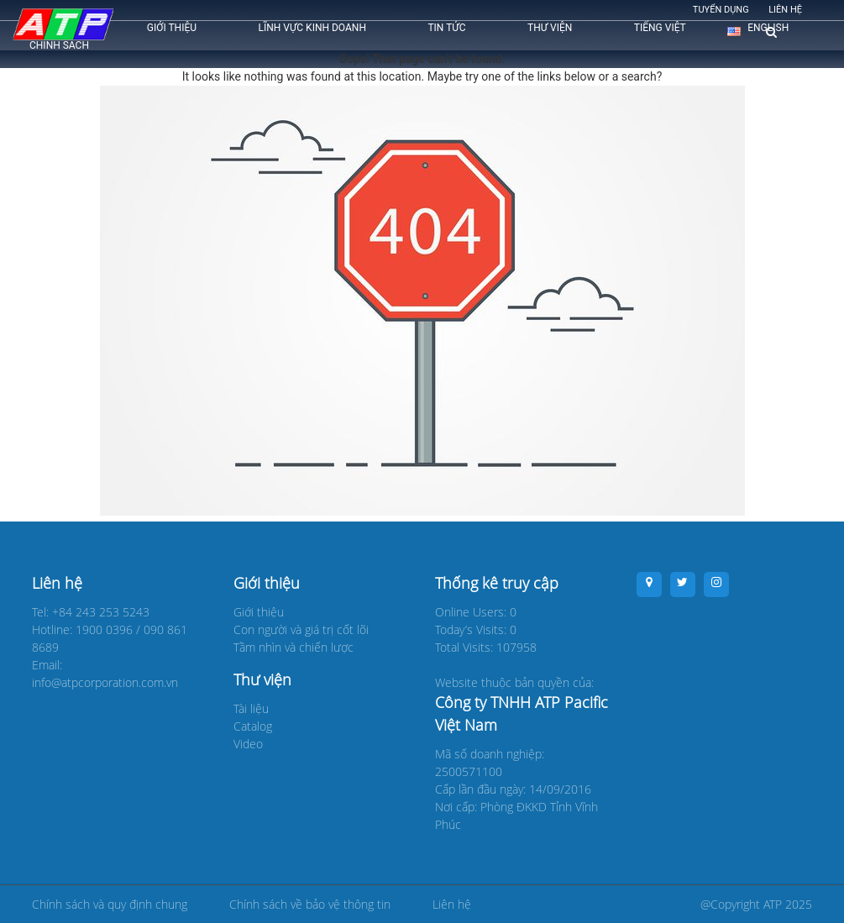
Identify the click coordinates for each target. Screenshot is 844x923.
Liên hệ (785, 9)
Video (248, 744)
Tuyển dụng (721, 9)
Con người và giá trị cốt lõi (301, 629)
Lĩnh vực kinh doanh (312, 28)
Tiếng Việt (660, 28)
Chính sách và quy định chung (109, 904)
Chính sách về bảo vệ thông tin (310, 904)
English (768, 28)
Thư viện (549, 28)
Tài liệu (251, 708)
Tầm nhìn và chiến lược (293, 647)
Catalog (252, 726)
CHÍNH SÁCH (59, 45)
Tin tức (446, 28)
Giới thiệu (172, 28)
